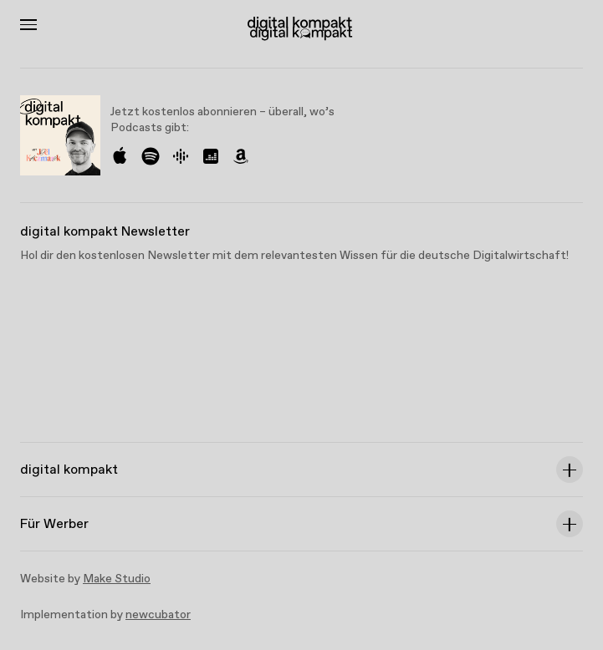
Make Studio (117, 579)
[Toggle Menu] (28, 25)
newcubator (158, 614)
